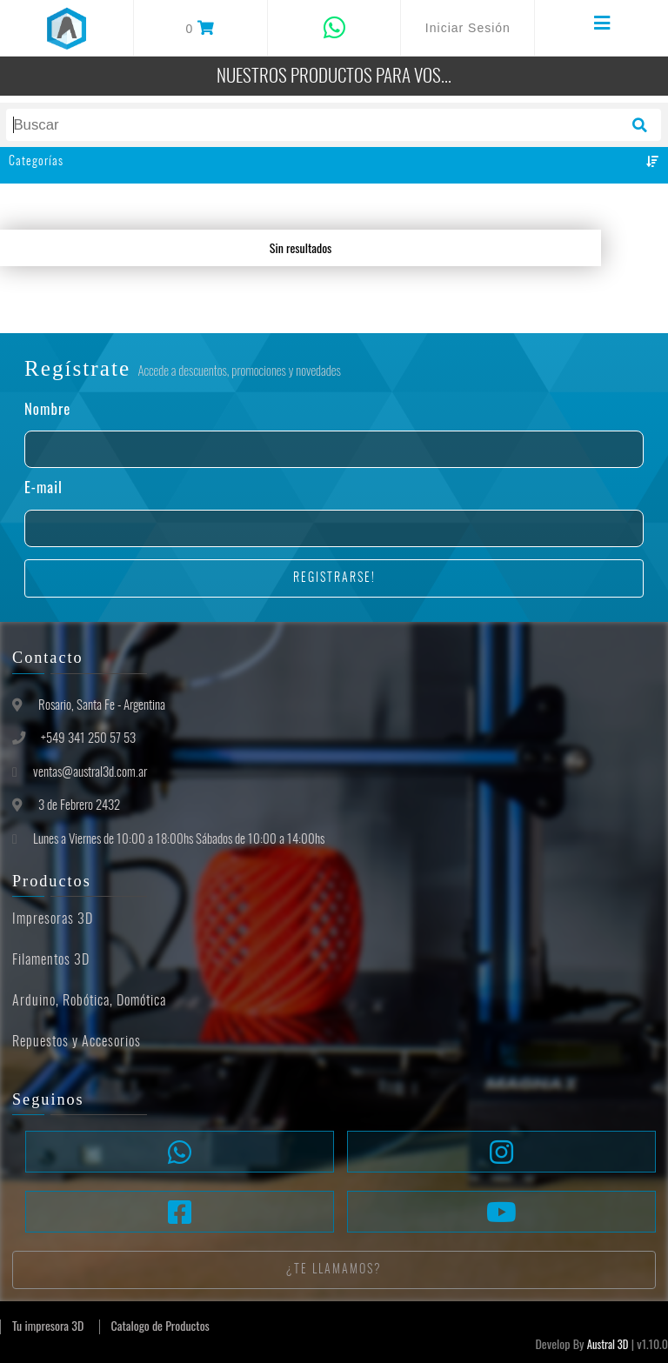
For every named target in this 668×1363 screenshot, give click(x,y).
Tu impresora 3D (48, 1325)
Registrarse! (334, 578)
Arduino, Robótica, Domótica (89, 1001)
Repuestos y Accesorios (76, 1042)
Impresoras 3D (52, 919)
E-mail (43, 487)
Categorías (334, 162)
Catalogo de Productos (160, 1325)
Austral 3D (608, 1344)
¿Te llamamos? (334, 1270)
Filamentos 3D (51, 960)
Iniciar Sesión (468, 28)
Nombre (47, 409)
